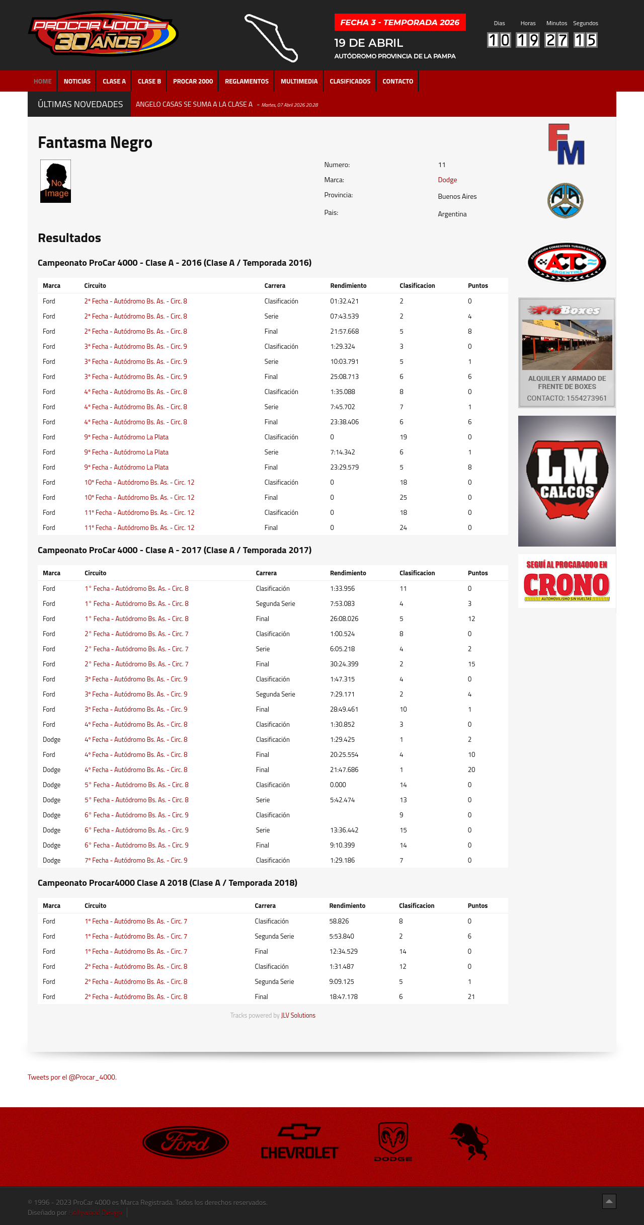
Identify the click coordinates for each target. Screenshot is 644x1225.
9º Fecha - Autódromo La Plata (127, 437)
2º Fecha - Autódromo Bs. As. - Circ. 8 (136, 301)
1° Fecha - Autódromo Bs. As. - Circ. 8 (137, 588)
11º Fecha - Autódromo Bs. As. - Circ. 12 (140, 512)
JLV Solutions (298, 1015)
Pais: (331, 212)
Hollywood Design (95, 1212)
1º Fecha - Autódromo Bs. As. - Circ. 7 (136, 921)
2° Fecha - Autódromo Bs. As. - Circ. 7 (137, 634)
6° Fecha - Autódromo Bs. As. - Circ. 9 (137, 815)
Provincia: (338, 195)
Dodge (447, 179)
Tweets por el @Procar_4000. (72, 1076)
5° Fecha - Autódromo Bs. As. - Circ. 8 (137, 785)
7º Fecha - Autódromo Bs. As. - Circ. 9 (136, 860)
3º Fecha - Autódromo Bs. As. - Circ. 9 (136, 346)
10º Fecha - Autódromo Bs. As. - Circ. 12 (140, 482)
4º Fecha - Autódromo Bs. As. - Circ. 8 (136, 392)
